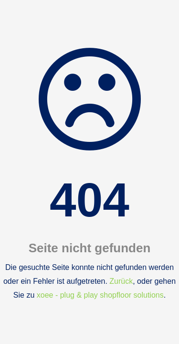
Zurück (121, 281)
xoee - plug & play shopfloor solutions (100, 295)
